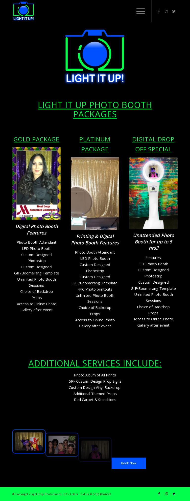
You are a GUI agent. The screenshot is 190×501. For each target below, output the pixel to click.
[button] (153, 331)
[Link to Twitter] (174, 11)
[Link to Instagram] (166, 11)
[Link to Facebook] (159, 11)
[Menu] (138, 11)
